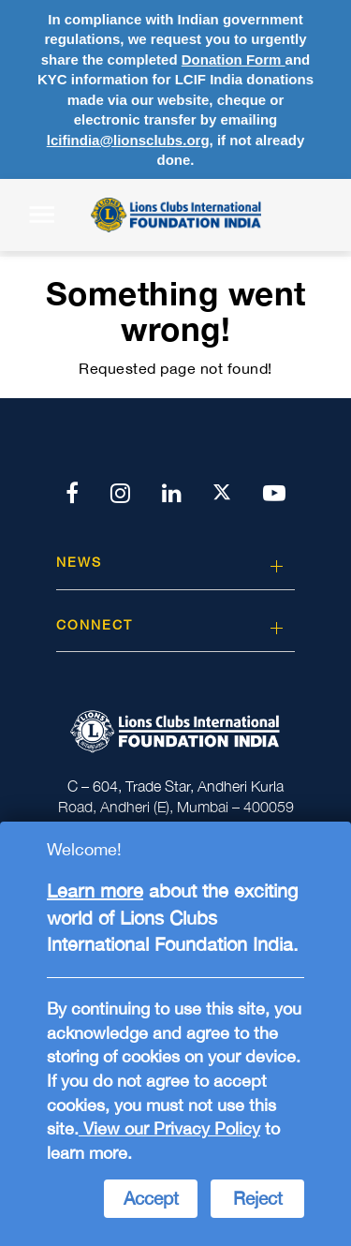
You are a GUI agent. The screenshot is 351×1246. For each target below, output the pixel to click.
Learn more (95, 890)
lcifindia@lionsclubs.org (128, 140)
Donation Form (233, 59)
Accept (151, 1198)
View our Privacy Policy (169, 1128)
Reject (258, 1198)
